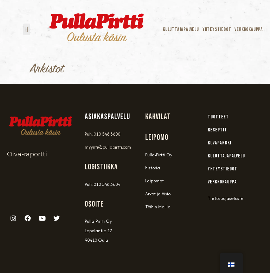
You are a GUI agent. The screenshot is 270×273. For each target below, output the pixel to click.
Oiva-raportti (27, 154)
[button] (26, 29)
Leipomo (156, 137)
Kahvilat (158, 117)
